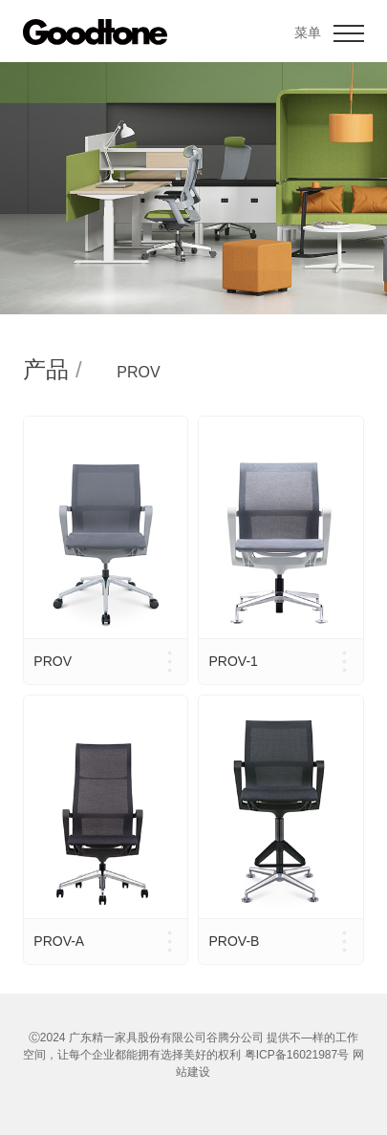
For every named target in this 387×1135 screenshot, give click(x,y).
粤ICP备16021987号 (297, 1054)
